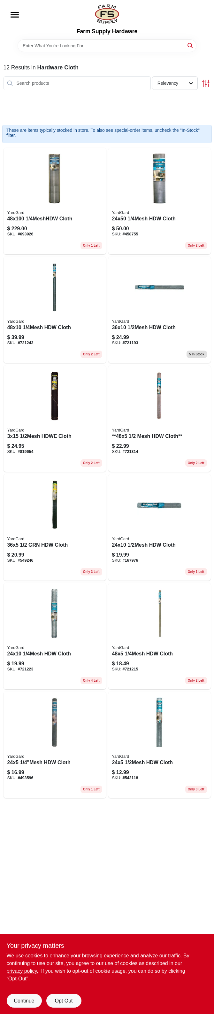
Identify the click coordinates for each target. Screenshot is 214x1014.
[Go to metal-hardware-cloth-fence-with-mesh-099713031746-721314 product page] (159, 418)
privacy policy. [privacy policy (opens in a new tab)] (22, 971)
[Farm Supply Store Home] (107, 14)
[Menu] (15, 15)
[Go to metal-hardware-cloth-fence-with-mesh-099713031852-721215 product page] (159, 636)
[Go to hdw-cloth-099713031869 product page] (55, 636)
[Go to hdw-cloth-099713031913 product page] (55, 310)
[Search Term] (107, 45)
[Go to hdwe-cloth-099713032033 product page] (55, 418)
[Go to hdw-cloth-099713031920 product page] (159, 201)
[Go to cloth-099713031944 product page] (55, 527)
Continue (24, 1000)
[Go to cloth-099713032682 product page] (55, 201)
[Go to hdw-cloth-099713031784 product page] (159, 527)
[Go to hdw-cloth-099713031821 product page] (55, 745)
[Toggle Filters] (206, 83)
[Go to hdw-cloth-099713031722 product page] (159, 745)
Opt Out (64, 1000)
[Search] (190, 45)
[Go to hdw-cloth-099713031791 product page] (159, 310)
